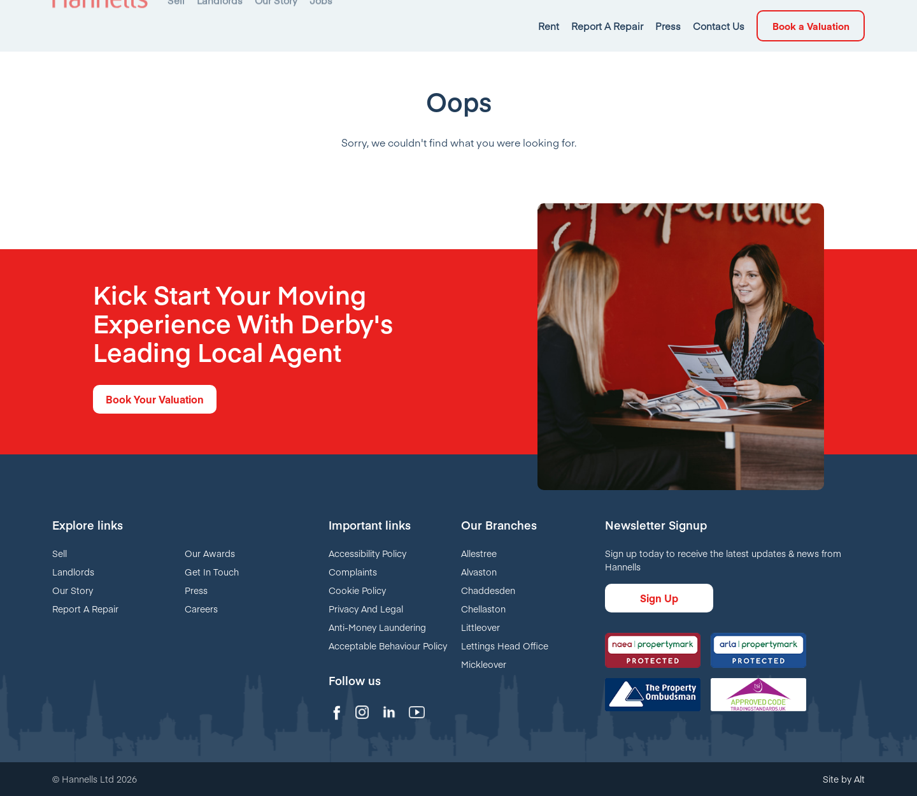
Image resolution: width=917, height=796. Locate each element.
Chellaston (483, 608)
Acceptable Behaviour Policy (388, 645)
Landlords (73, 571)
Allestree (479, 553)
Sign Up (659, 598)
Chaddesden (488, 590)
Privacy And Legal (366, 608)
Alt (859, 778)
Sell (59, 553)
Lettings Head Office (504, 645)
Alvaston (479, 571)
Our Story (72, 590)
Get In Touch (212, 571)
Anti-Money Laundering (377, 627)
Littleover (480, 627)
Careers (201, 608)
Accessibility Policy (367, 553)
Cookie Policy (357, 590)
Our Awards (210, 553)
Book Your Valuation (155, 399)
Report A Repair (85, 608)
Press (196, 590)
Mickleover (483, 664)
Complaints (353, 571)
